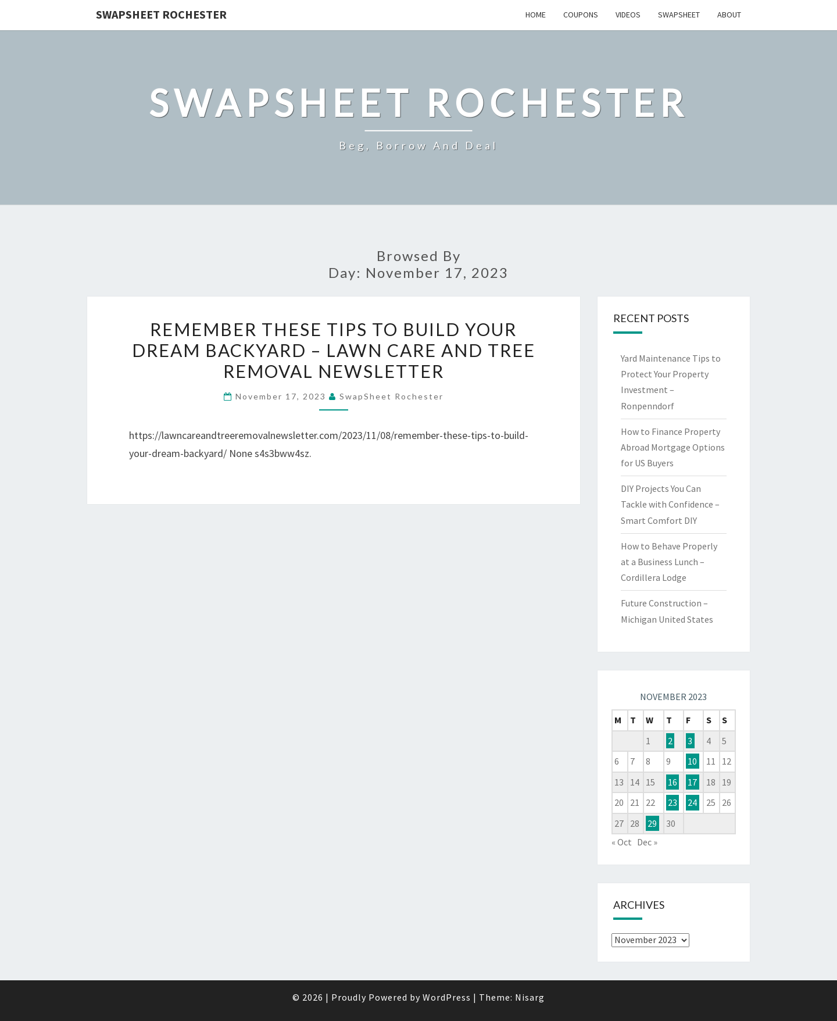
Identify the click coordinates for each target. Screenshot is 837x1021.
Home (535, 14)
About (729, 14)
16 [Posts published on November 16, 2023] (672, 782)
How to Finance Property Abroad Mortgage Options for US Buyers (673, 447)
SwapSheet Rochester (161, 14)
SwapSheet (679, 14)
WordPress (447, 997)
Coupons (580, 14)
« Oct (621, 842)
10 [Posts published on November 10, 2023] (692, 761)
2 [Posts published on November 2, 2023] (670, 741)
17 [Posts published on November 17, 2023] (692, 782)
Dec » (647, 842)
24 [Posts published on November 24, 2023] (692, 802)
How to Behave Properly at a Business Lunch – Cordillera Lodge (669, 561)
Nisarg (530, 997)
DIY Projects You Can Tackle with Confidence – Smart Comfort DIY (670, 504)
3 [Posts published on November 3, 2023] (690, 741)
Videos (628, 14)
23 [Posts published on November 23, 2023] (672, 802)
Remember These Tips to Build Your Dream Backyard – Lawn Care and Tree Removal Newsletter (333, 350)
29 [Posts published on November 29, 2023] (652, 823)
